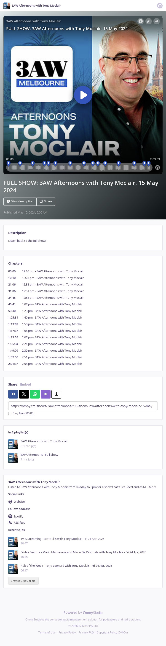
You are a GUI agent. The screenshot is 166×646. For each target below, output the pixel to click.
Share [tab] (12, 384)
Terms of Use (47, 632)
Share (46, 201)
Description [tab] (17, 233)
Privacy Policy (67, 632)
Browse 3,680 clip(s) (23, 581)
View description (20, 201)
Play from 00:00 (20, 413)
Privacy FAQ (86, 632)
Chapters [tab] (15, 263)
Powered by (83, 612)
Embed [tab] (25, 384)
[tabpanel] (83, 240)
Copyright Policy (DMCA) (112, 632)
